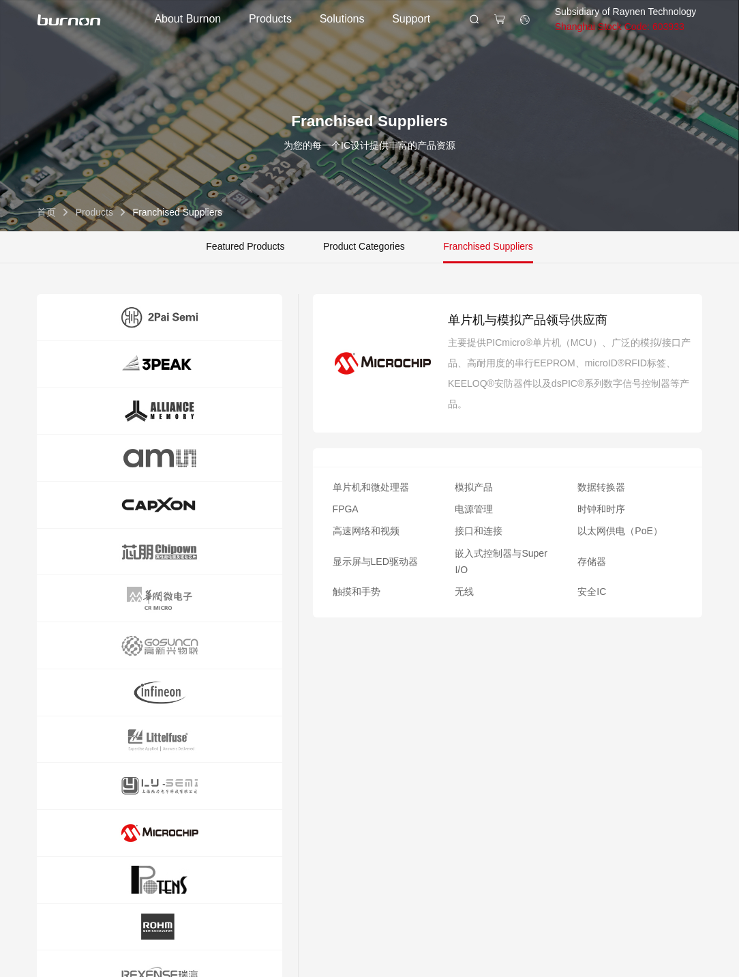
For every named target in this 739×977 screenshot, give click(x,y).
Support (411, 19)
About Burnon (187, 19)
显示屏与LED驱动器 (375, 561)
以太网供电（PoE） (619, 530)
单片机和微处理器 (371, 487)
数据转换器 (601, 487)
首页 (46, 212)
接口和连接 (478, 530)
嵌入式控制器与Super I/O (501, 561)
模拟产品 (474, 487)
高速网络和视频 (366, 530)
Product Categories (364, 246)
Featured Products (245, 246)
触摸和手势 (356, 591)
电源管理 (474, 509)
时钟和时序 (601, 509)
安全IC (591, 591)
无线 (464, 591)
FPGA (346, 509)
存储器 (591, 561)
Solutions (342, 19)
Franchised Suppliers (488, 246)
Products (270, 19)
